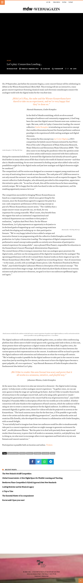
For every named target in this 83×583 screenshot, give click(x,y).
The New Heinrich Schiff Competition (16, 473)
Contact (71, 2)
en (47, 2)
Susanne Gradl (13, 69)
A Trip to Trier (7, 491)
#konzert (30, 453)
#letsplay (37, 453)
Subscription (56, 2)
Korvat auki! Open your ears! (13, 500)
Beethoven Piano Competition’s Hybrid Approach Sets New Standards (29, 482)
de (49, 2)
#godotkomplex (13, 453)
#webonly (45, 453)
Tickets (49, 445)
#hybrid (22, 453)
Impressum (38, 576)
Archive (64, 2)
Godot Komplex (41, 127)
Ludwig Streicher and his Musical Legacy (18, 487)
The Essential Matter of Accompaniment (18, 495)
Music (9, 60)
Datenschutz (45, 576)
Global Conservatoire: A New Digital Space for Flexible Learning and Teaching (32, 478)
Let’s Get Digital (61, 139)
